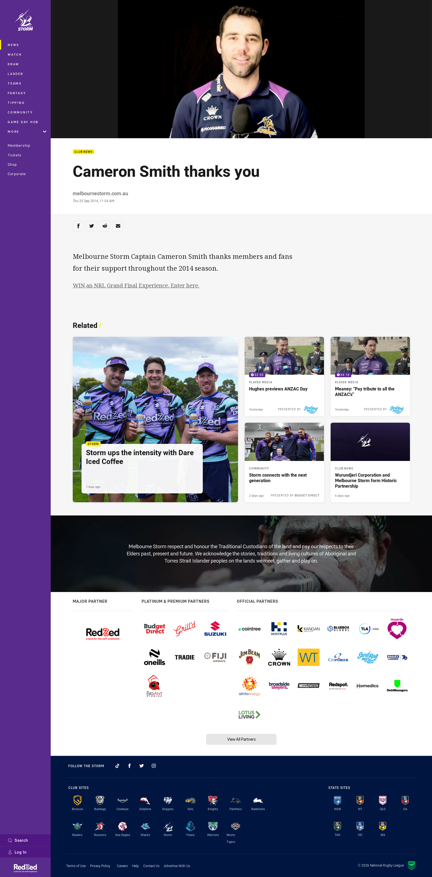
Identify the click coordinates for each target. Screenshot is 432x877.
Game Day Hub (23, 122)
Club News (83, 152)
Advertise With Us (177, 866)
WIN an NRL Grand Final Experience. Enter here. (136, 285)
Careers (122, 866)
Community (20, 112)
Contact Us (151, 866)
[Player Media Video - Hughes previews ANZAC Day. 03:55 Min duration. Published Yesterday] (284, 376)
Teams (15, 83)
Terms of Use (76, 866)
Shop (12, 164)
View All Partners (241, 739)
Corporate (17, 173)
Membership (19, 145)
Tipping (16, 103)
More (27, 131)
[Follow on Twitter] (141, 766)
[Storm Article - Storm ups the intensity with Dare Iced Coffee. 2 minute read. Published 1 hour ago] (155, 419)
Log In (17, 852)
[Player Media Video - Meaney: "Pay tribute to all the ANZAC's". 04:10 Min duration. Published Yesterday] (370, 376)
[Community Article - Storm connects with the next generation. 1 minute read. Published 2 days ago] (284, 462)
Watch (15, 54)
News (13, 45)
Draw (13, 64)
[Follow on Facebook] (129, 766)
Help (135, 866)
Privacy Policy (100, 866)
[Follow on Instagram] (154, 766)
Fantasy (17, 93)
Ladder (15, 74)
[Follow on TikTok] (117, 766)
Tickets (14, 155)
